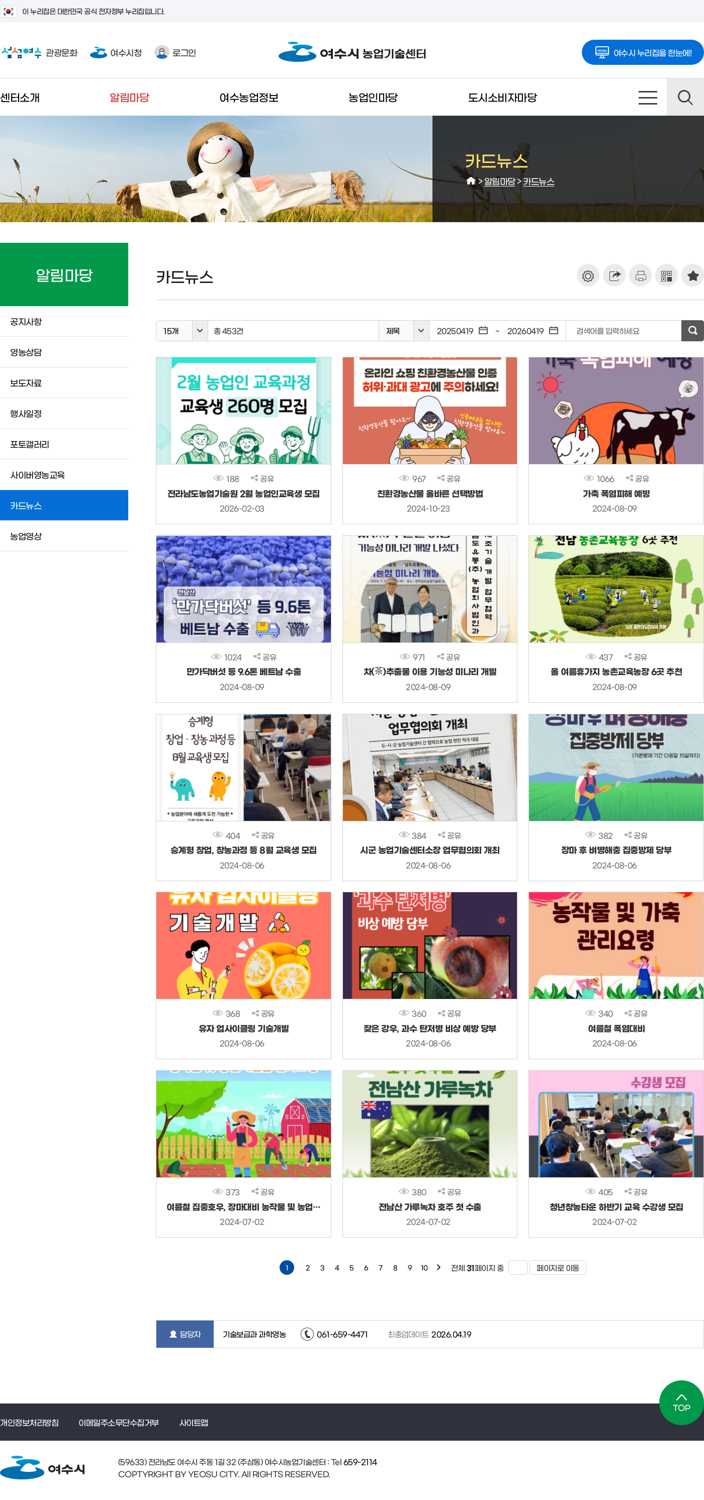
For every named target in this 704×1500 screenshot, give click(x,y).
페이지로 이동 (554, 1267)
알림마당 (129, 96)
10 (424, 1267)
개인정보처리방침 (29, 1422)
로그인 (175, 52)
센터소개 (19, 96)
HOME (471, 181)
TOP (681, 1402)
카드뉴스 (538, 180)
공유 (262, 478)
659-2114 (359, 1461)
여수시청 (115, 52)
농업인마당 (373, 96)
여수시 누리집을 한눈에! (643, 49)
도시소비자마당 (502, 96)
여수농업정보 (248, 96)
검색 (685, 97)
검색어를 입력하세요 (607, 330)
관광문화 (38, 52)
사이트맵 (648, 97)
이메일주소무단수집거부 (118, 1422)
